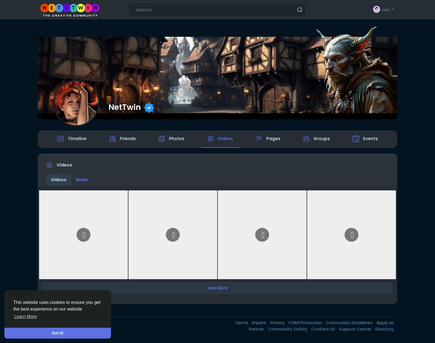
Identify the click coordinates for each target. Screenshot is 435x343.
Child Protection (306, 324)
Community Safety (288, 330)
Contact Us (323, 330)
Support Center (356, 330)
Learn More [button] (25, 316)
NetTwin (124, 107)
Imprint (259, 324)
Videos (58, 180)
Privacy (278, 324)
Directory (384, 330)
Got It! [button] (58, 333)
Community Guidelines (350, 324)
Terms (242, 324)
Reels (82, 180)
